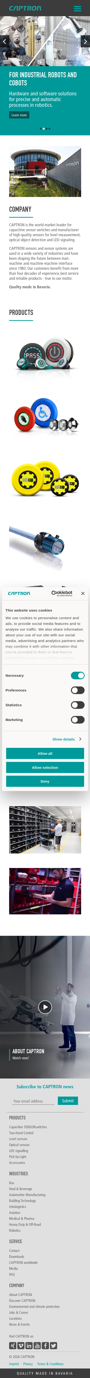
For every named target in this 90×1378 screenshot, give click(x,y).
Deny (45, 781)
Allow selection (45, 767)
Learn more (19, 115)
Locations (15, 1318)
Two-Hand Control (21, 1132)
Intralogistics (17, 1206)
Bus (11, 1182)
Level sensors (18, 1138)
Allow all (45, 753)
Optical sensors (19, 1144)
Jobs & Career (18, 1312)
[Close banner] (82, 593)
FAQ (12, 1274)
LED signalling (18, 1150)
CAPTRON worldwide (23, 1262)
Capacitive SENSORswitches (28, 1126)
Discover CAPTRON (22, 1300)
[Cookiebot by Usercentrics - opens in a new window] (53, 593)
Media (13, 1268)
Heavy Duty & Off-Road (25, 1224)
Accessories (17, 1162)
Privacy (28, 1363)
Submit (68, 1100)
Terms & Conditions (50, 1363)
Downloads (16, 1256)
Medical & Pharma (21, 1218)
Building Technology (22, 1200)
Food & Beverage (20, 1188)
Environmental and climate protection (34, 1306)
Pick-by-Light (17, 1156)
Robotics (15, 1230)
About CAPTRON (20, 1294)
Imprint (14, 1363)
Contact (14, 1250)
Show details (64, 739)
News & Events (19, 1324)
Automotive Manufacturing (27, 1194)
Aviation (14, 1212)
